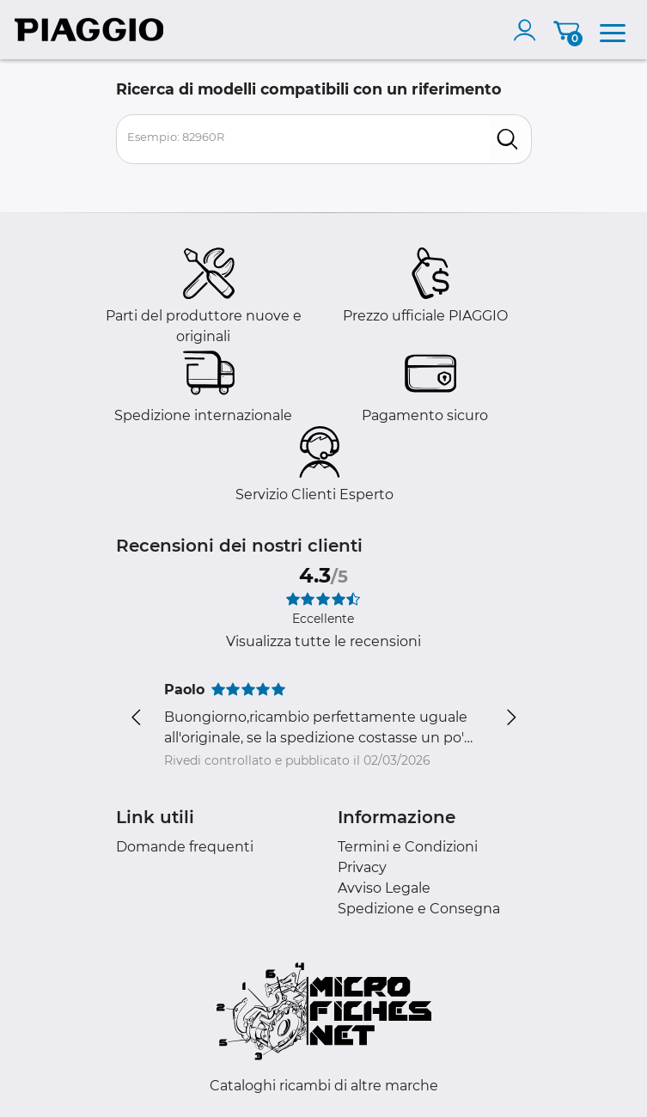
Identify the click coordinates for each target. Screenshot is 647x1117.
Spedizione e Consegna (419, 908)
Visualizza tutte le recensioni (323, 641)
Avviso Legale (384, 888)
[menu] (613, 30)
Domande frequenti (184, 847)
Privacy (362, 867)
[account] (528, 30)
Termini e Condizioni (408, 847)
